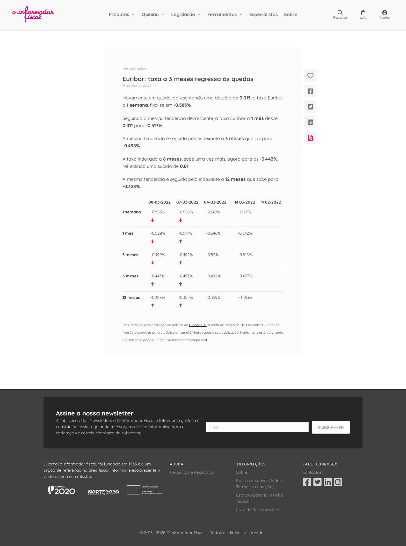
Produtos (119, 14)
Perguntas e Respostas (192, 472)
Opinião (150, 14)
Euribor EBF (198, 325)
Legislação (183, 14)
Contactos (312, 472)
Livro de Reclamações (257, 509)
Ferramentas (222, 14)
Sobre (291, 14)
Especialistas (263, 14)
